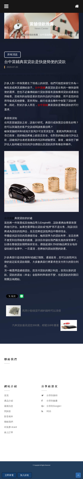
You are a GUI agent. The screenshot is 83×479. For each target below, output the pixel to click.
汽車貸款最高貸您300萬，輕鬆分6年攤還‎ (44, 325)
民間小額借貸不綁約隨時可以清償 (33, 310)
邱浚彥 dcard (10, 427)
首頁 (6, 395)
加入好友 (24, 475)
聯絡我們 (8, 421)
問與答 (7, 411)
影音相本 (8, 416)
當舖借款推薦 (31, 34)
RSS (46, 411)
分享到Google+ (51, 406)
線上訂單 (8, 432)
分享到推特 (49, 395)
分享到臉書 (49, 400)
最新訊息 (8, 406)
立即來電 (9, 475)
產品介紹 (8, 400)
